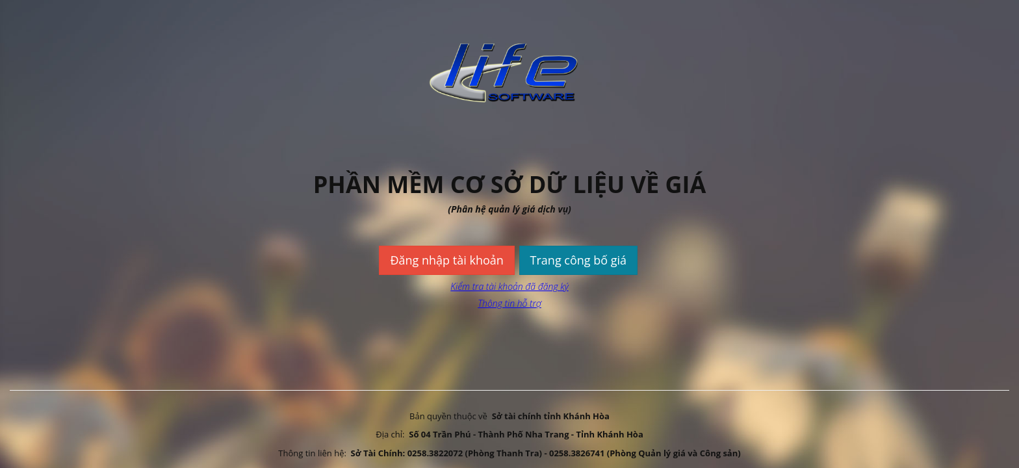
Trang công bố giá (578, 260)
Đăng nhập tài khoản (446, 260)
